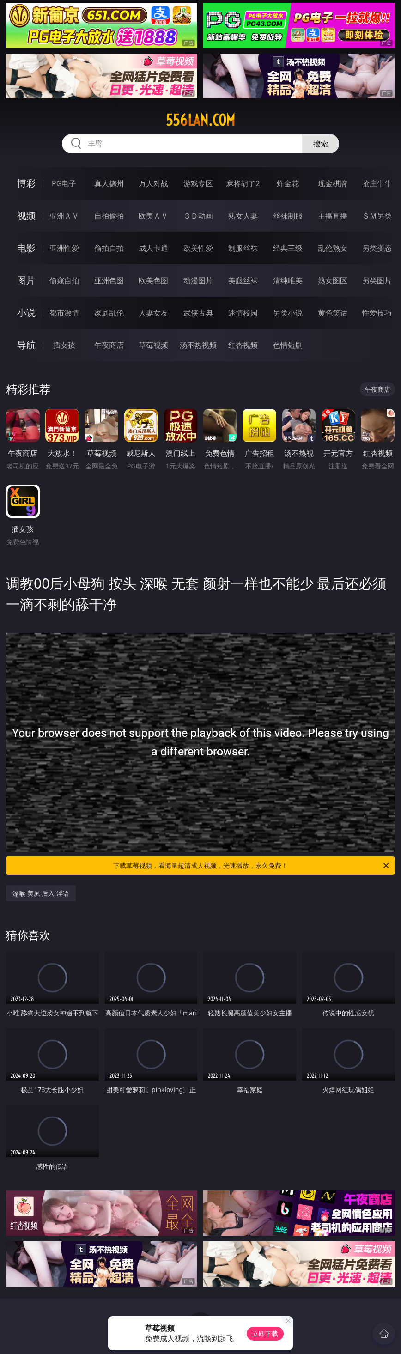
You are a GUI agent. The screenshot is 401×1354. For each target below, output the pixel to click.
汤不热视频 (198, 345)
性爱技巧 (377, 313)
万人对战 (153, 183)
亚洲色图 (109, 280)
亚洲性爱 (64, 248)
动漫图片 (198, 280)
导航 (26, 345)
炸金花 (288, 183)
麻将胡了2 (243, 183)
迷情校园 (243, 313)
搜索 (320, 144)
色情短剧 (288, 345)
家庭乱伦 (109, 313)
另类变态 (377, 248)
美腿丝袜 (243, 280)
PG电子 (64, 183)
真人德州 (109, 183)
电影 (26, 248)
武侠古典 (198, 313)
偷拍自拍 (109, 248)
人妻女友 (153, 313)
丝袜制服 (288, 216)
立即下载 (265, 1333)
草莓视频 (153, 345)
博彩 (26, 183)
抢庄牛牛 (377, 183)
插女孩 (64, 345)
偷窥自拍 (64, 280)
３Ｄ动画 (198, 216)
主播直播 (332, 216)
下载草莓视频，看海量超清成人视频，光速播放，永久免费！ (251, 865)
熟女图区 (332, 280)
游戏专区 (198, 183)
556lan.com (200, 120)
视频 (26, 215)
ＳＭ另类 (377, 216)
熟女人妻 (243, 216)
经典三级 (288, 248)
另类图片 (377, 280)
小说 (26, 312)
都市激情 (64, 313)
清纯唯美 (288, 280)
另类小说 (288, 313)
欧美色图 (153, 280)
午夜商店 (109, 345)
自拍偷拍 (109, 216)
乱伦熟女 (332, 248)
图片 (26, 280)
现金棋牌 (332, 183)
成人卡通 (153, 248)
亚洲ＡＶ (64, 216)
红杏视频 (243, 345)
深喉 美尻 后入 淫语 (40, 893)
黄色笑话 (332, 313)
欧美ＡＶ (153, 216)
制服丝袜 (243, 248)
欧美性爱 (198, 248)
